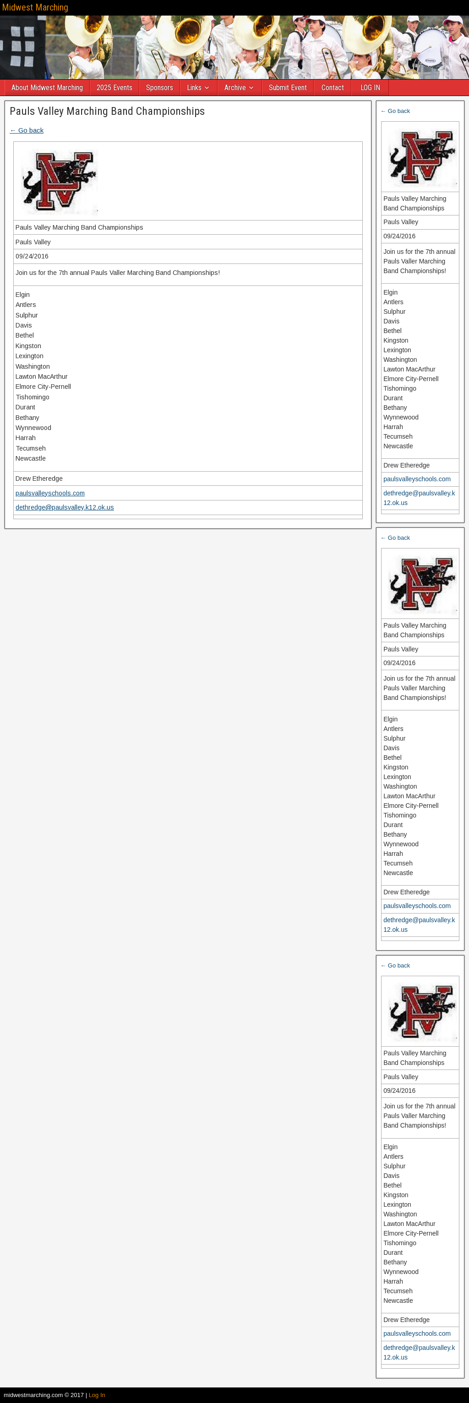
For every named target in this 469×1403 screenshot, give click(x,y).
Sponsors (160, 87)
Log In (97, 1395)
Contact (333, 87)
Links (194, 87)
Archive (235, 87)
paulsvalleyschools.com (50, 493)
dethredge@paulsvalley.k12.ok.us (65, 507)
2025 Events (115, 87)
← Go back (27, 130)
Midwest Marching (35, 7)
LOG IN (371, 87)
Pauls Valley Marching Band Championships (107, 111)
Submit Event (288, 87)
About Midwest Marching (47, 87)
